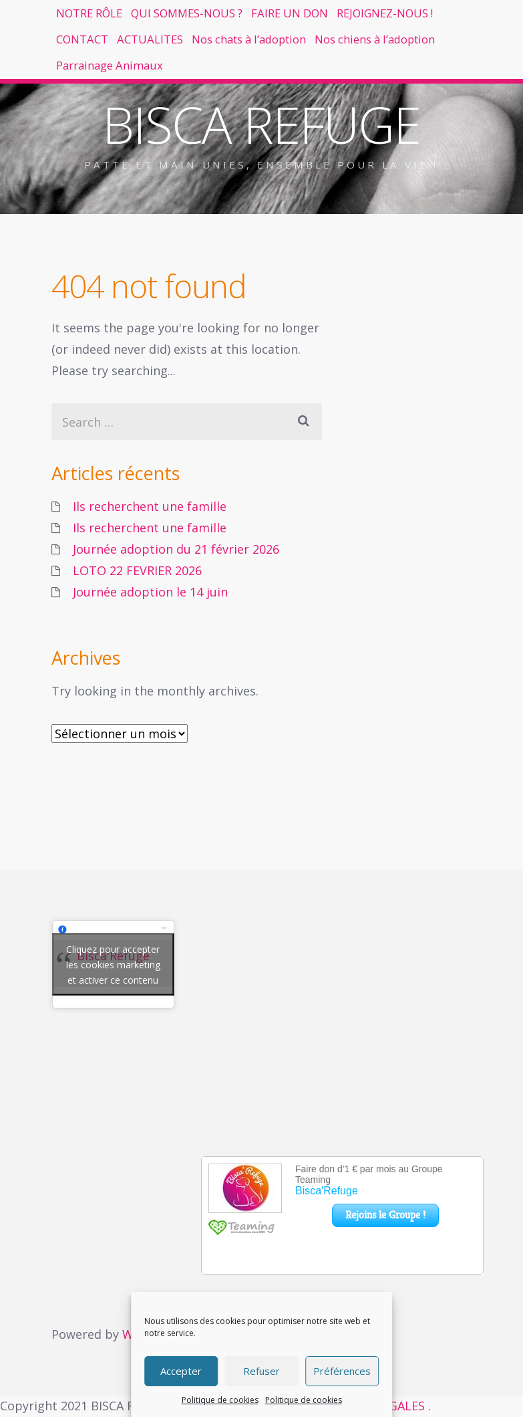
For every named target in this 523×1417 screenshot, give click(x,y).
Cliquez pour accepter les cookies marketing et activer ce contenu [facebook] (113, 964)
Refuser (261, 1371)
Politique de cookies (220, 1400)
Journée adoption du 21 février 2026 (176, 549)
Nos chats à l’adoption (129, 104)
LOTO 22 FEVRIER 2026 (137, 570)
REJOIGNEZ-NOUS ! (118, 62)
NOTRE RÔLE (102, 20)
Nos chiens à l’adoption (288, 104)
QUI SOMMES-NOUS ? (228, 20)
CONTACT (227, 62)
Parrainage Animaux (123, 145)
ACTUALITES (318, 62)
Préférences (342, 1371)
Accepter (181, 1371)
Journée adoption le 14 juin (150, 592)
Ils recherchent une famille (149, 506)
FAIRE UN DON (359, 20)
